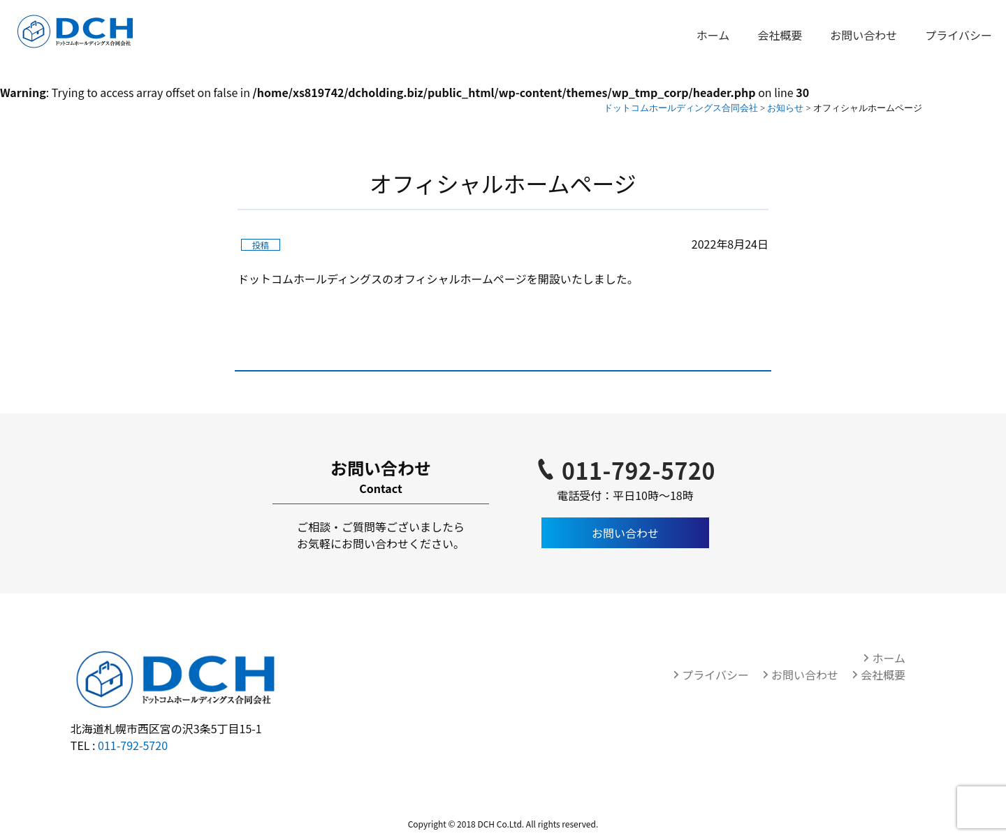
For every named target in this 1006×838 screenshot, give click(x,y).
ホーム (713, 35)
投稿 (260, 245)
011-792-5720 (638, 470)
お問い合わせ (863, 35)
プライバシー (958, 35)
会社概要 (779, 35)
